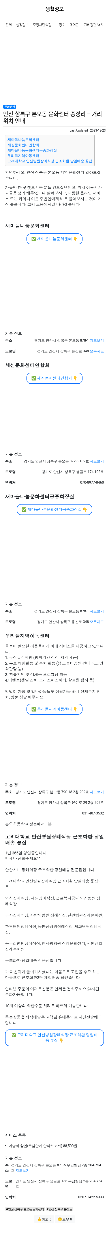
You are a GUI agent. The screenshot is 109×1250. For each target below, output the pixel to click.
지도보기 (97, 340)
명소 (62, 25)
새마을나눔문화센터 (23, 140)
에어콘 (74, 25)
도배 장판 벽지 (93, 25)
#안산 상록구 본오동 (59, 1209)
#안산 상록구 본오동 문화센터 (25, 1209)
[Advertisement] (54, 67)
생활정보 (22, 25)
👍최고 (44, 1219)
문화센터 (9, 106)
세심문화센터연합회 (23, 145)
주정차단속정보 (43, 25)
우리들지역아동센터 (23, 156)
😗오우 (65, 1219)
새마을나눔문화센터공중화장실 (32, 150)
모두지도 (97, 351)
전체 (9, 25)
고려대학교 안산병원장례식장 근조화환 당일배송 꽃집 (50, 161)
